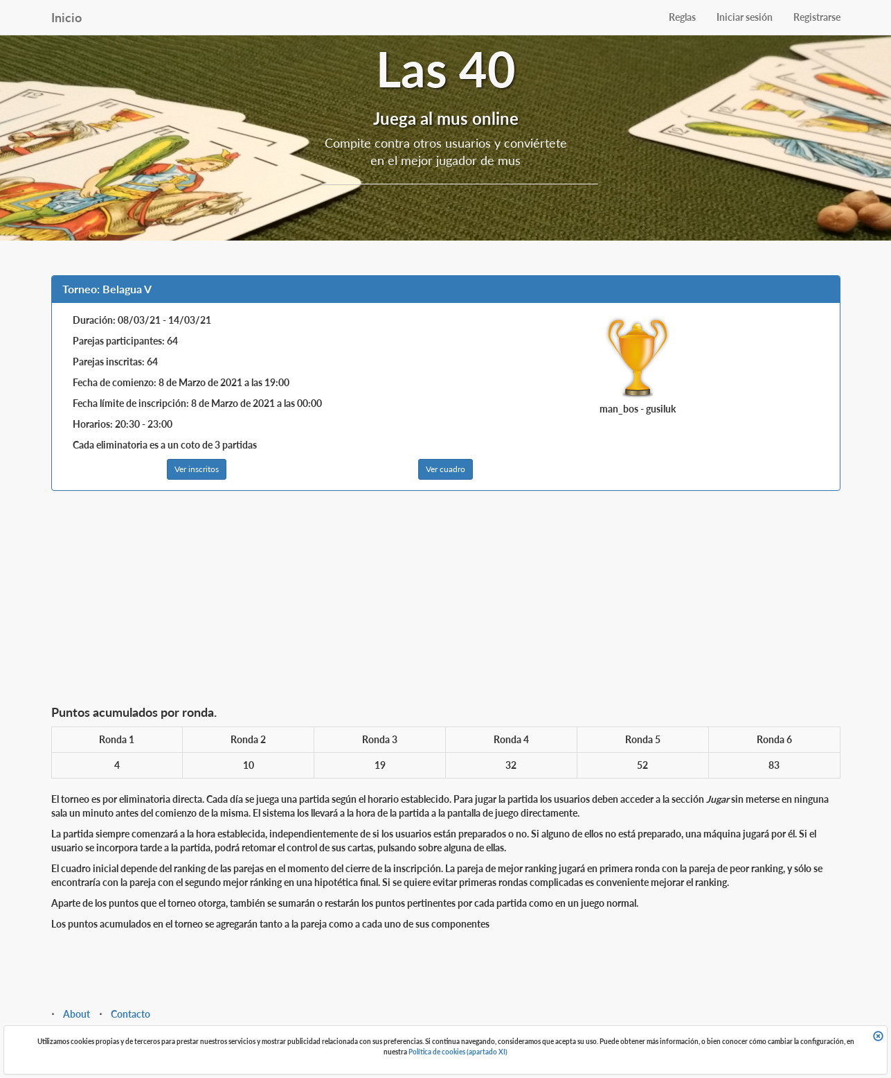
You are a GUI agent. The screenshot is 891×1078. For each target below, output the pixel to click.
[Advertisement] (445, 602)
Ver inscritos (196, 469)
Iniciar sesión (745, 17)
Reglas (682, 17)
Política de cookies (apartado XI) (457, 1051)
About (76, 1014)
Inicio (66, 17)
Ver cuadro (445, 469)
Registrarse (816, 17)
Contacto (130, 1014)
